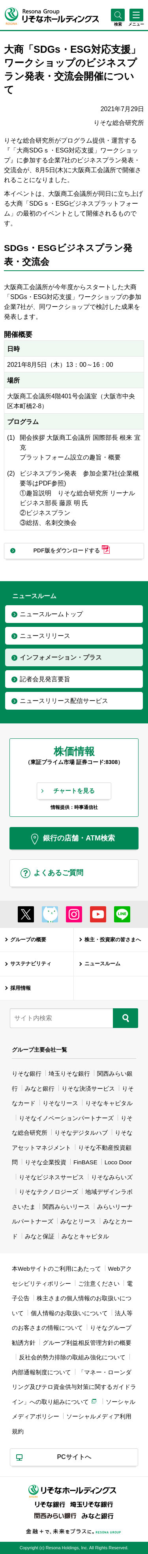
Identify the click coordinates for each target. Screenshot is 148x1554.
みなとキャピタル (85, 1236)
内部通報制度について (41, 1372)
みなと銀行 (39, 1088)
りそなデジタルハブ (81, 1132)
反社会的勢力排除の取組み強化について (72, 1357)
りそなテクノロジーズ (48, 1191)
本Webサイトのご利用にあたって (56, 1268)
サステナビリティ (30, 964)
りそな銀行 (26, 1073)
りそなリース (60, 1103)
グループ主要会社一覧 (39, 1050)
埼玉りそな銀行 (69, 1073)
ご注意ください (99, 1283)
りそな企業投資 (45, 1162)
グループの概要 (28, 939)
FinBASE (85, 1162)
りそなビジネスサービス (51, 1177)
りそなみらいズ (112, 1177)
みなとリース (78, 1221)
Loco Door (118, 1162)
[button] (118, 24)
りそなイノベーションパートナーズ (66, 1118)
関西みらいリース (66, 1206)
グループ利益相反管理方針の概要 (87, 1342)
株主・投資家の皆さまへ (112, 939)
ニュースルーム (102, 964)
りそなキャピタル (109, 1103)
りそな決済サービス (88, 1088)
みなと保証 (39, 1236)
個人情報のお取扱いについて (69, 1313)
